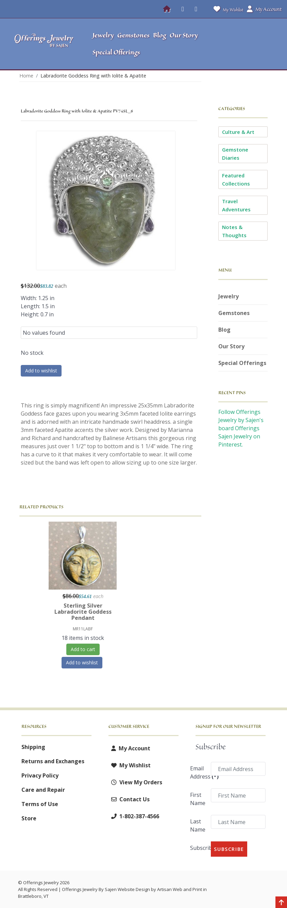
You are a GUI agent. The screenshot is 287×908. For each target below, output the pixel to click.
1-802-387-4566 (133, 816)
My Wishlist (227, 9)
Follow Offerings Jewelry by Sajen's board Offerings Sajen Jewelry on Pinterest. (241, 428)
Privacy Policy (39, 775)
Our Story (231, 346)
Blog (224, 329)
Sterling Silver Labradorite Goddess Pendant (83, 612)
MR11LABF (83, 629)
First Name (197, 799)
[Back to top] (281, 903)
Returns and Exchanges (52, 761)
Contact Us (129, 799)
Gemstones (234, 313)
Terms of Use (39, 804)
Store (28, 818)
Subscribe (198, 848)
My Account (129, 748)
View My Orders (135, 782)
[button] (249, 44)
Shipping (33, 747)
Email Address (198, 772)
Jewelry (228, 296)
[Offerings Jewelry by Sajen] (44, 44)
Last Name (197, 825)
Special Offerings (242, 363)
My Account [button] (264, 9)
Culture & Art (238, 131)
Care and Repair (43, 789)
